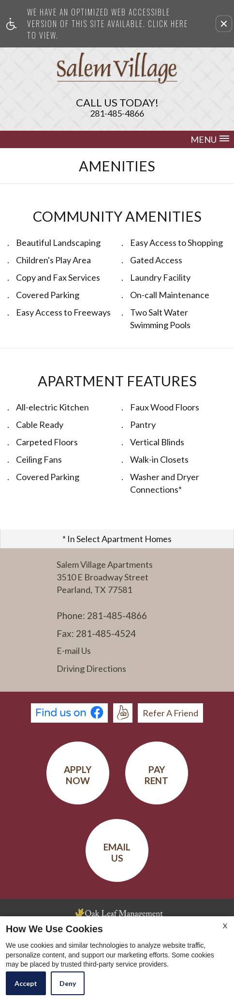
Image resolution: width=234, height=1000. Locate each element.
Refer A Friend (170, 713)
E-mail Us (74, 651)
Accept (26, 983)
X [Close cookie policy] (225, 926)
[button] (224, 23)
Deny (67, 983)
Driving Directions (91, 669)
